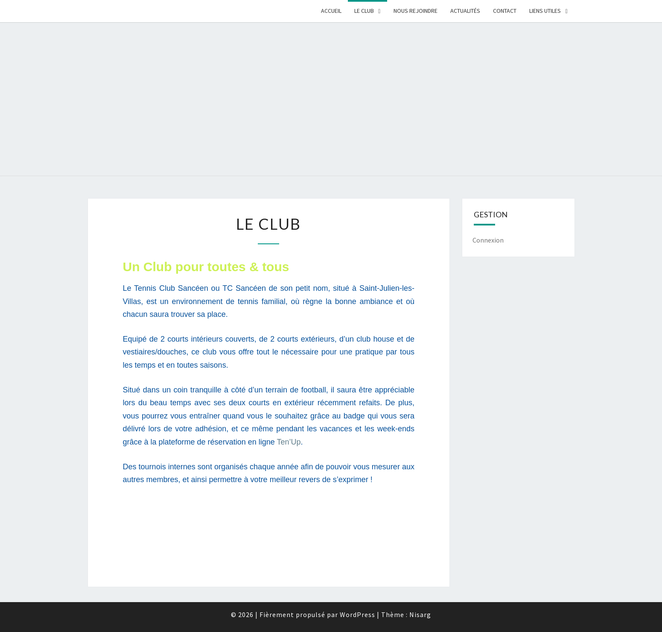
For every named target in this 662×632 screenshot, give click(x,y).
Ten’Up (288, 442)
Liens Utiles (545, 11)
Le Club (364, 11)
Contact (504, 11)
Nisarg (420, 614)
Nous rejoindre (415, 11)
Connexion (488, 240)
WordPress (357, 614)
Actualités (465, 11)
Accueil (331, 11)
